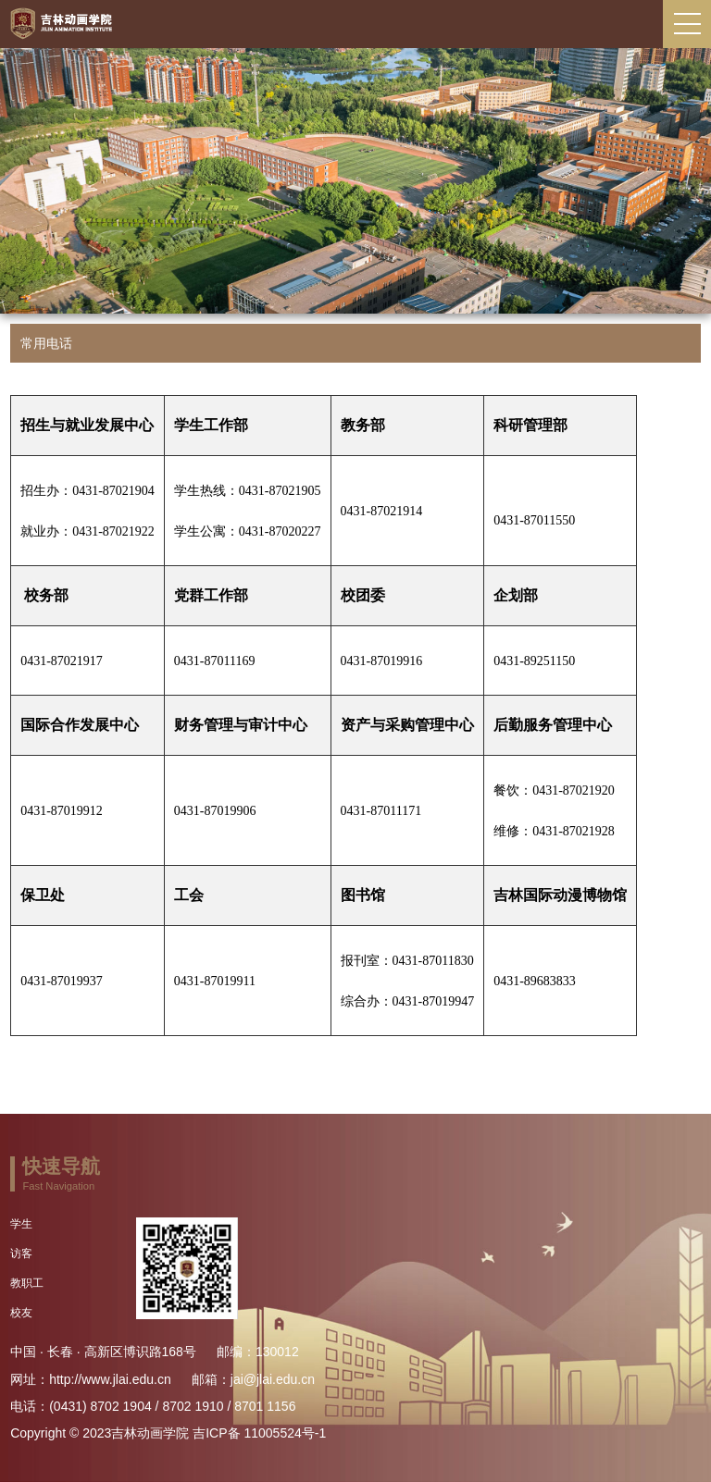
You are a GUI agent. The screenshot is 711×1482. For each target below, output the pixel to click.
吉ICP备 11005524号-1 (259, 1433)
